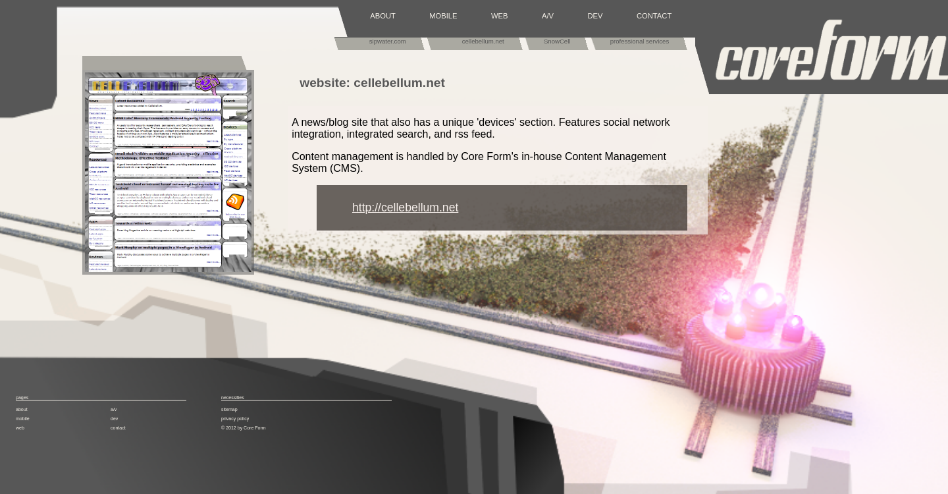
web (20, 427)
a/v (114, 409)
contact (118, 427)
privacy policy (235, 418)
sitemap (229, 409)
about (22, 409)
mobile (23, 418)
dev (114, 418)
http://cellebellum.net (405, 207)
